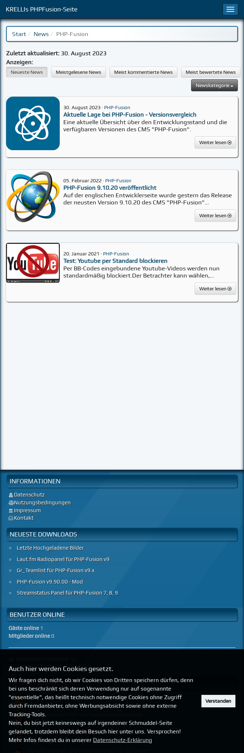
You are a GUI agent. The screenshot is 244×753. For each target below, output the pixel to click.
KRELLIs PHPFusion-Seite (42, 9)
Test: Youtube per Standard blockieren (115, 260)
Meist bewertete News (211, 72)
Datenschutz (29, 495)
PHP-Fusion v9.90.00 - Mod (50, 582)
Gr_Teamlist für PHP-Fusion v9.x (55, 570)
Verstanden (218, 701)
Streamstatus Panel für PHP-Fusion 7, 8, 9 (67, 593)
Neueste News (27, 72)
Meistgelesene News (78, 72)
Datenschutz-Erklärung (122, 740)
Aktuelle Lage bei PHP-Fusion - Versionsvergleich (129, 114)
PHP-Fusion (117, 107)
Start (19, 33)
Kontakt (24, 518)
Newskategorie (214, 85)
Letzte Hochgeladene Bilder (50, 548)
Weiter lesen (215, 142)
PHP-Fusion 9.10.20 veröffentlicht (109, 187)
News (41, 33)
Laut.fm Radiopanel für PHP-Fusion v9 (63, 559)
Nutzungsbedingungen (42, 502)
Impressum (27, 510)
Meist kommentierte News (143, 72)
